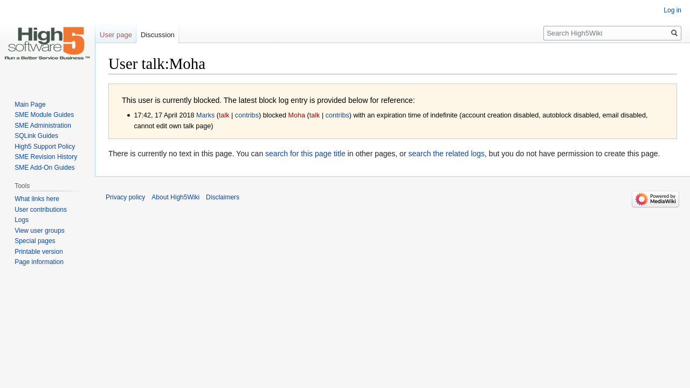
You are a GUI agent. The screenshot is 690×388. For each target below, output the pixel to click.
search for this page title (305, 153)
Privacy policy (125, 197)
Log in (672, 10)
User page (116, 35)
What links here (37, 199)
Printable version (39, 251)
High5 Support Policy (45, 146)
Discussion (158, 35)
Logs (22, 220)
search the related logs (446, 153)
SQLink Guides (36, 136)
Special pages (35, 241)
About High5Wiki (175, 197)
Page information (39, 262)
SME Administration (43, 125)
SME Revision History (46, 157)
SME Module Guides (44, 115)
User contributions (41, 209)
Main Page (30, 104)
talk (224, 115)
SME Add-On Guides (44, 167)
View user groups (40, 230)
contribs (247, 115)
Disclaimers (222, 197)
